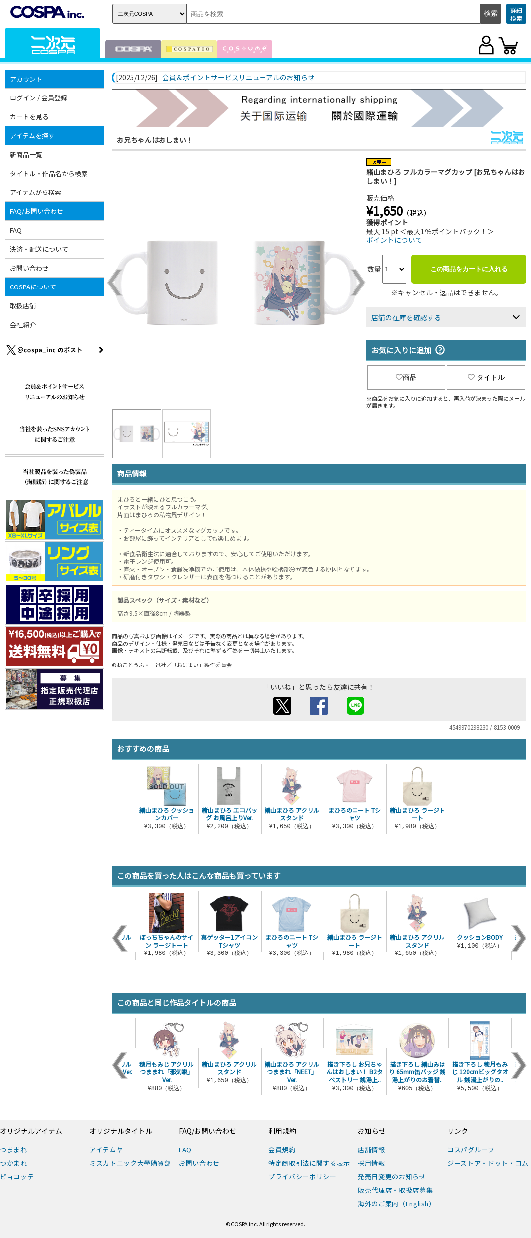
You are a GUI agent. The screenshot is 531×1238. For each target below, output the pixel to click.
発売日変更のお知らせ (392, 1176)
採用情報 (371, 1163)
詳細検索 (516, 14)
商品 (406, 377)
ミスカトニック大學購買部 (130, 1163)
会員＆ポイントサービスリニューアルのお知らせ (238, 77)
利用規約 (282, 1131)
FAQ (16, 230)
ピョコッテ (17, 1176)
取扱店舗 (23, 305)
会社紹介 (23, 324)
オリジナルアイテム (31, 1131)
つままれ (13, 1149)
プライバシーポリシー (302, 1176)
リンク (457, 1131)
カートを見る (29, 116)
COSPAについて (33, 286)
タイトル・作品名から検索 (49, 173)
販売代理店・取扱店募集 (395, 1190)
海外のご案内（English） (397, 1203)
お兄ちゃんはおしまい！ (155, 140)
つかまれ (13, 1163)
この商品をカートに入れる (469, 269)
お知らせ (372, 1131)
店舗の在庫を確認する (406, 317)
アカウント (26, 79)
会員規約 (282, 1149)
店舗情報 (371, 1149)
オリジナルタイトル (120, 1131)
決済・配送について (39, 249)
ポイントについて (394, 240)
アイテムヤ (106, 1149)
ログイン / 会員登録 (38, 97)
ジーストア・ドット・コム (488, 1163)
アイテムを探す (32, 135)
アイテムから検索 (35, 192)
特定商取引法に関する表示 (309, 1163)
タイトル (486, 377)
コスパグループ (471, 1149)
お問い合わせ (29, 268)
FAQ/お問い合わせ (36, 211)
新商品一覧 (26, 154)
